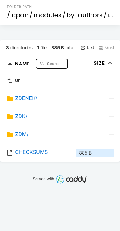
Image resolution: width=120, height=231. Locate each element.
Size (104, 63)
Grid (106, 47)
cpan (20, 15)
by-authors (85, 15)
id (110, 15)
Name (23, 63)
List (87, 47)
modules (47, 15)
